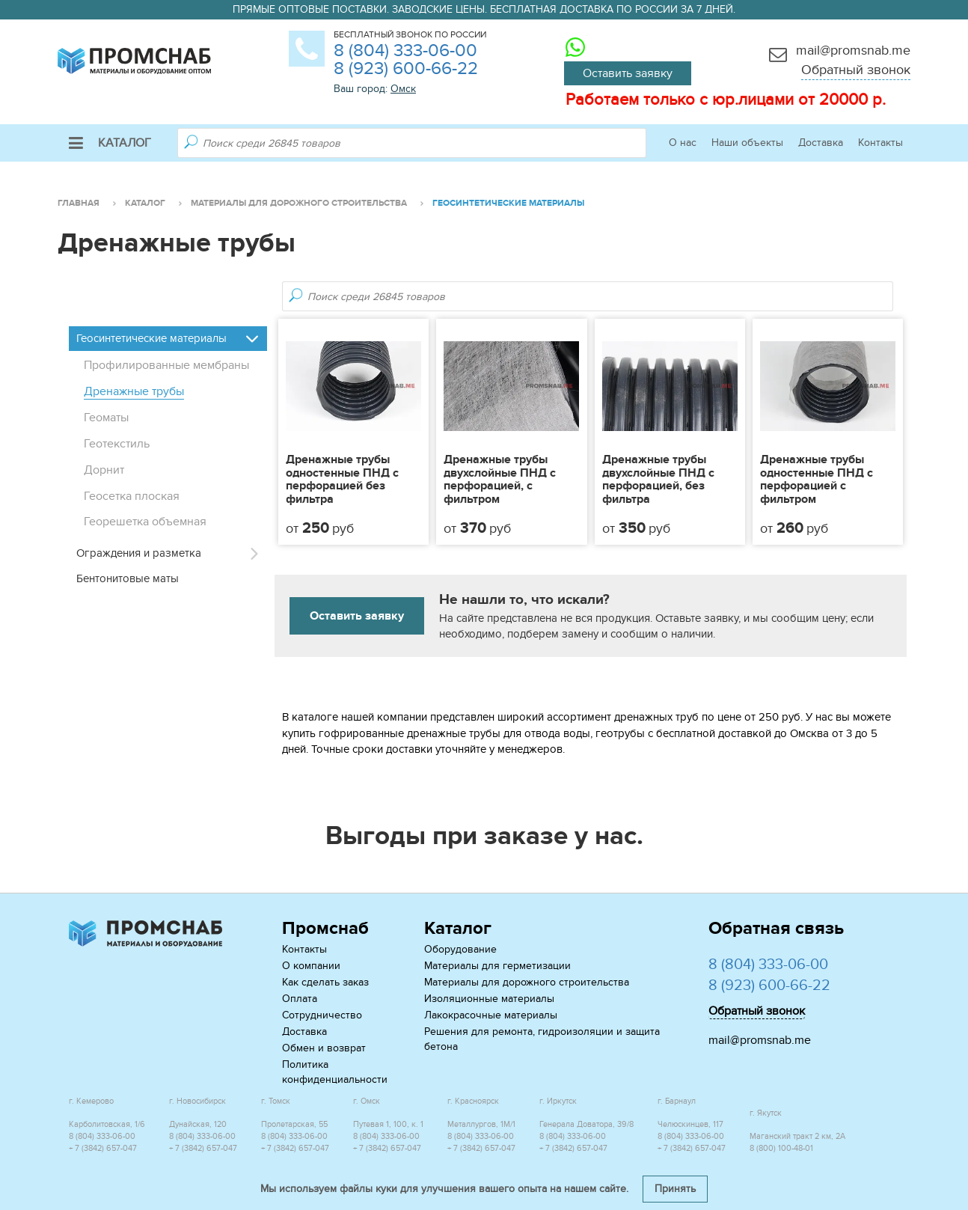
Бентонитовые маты (127, 578)
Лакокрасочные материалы (490, 1015)
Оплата (299, 998)
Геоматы (106, 417)
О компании (311, 965)
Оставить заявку (628, 73)
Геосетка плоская (132, 496)
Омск (403, 88)
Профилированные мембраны (166, 365)
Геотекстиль (117, 443)
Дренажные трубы (134, 391)
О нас (682, 142)
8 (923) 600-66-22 (406, 68)
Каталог (110, 143)
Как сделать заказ (325, 982)
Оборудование (460, 949)
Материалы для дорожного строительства (526, 982)
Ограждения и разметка (138, 553)
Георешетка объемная (145, 521)
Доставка (820, 142)
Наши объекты (747, 142)
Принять (675, 1188)
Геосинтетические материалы (151, 338)
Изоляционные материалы (489, 998)
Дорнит (104, 469)
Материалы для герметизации (497, 965)
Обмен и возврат (324, 1048)
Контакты (880, 142)
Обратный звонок (855, 70)
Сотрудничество (322, 1015)
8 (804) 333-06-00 (405, 50)
